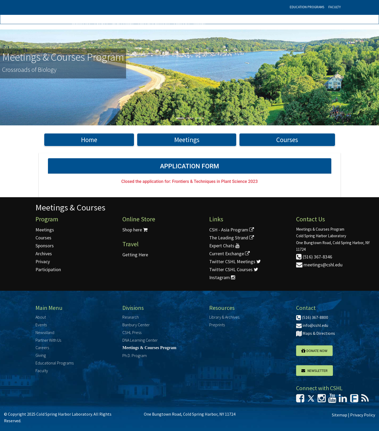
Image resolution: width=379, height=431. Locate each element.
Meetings (186, 139)
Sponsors (44, 246)
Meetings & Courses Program (149, 347)
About (40, 317)
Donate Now (314, 350)
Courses (287, 139)
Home (89, 139)
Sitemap (339, 414)
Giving (199, 23)
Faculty (334, 7)
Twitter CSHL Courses (233, 269)
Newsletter (314, 370)
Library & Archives (224, 317)
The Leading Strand (231, 238)
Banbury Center (136, 324)
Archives (43, 253)
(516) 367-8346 (314, 257)
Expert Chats (224, 246)
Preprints (217, 324)
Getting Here (135, 255)
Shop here (135, 230)
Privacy (42, 261)
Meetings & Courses (70, 207)
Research (130, 317)
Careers (181, 23)
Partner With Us (154, 23)
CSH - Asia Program (231, 230)
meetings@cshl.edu (319, 265)
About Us (81, 23)
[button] (28, 77)
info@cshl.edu (312, 325)
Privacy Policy (362, 414)
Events (101, 23)
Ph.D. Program (134, 355)
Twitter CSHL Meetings (235, 261)
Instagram (222, 277)
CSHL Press (131, 332)
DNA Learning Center (140, 340)
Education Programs (307, 7)
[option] (189, 77)
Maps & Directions (315, 333)
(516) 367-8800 (312, 317)
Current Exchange (229, 253)
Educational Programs (54, 363)
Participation (48, 269)
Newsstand (122, 23)
